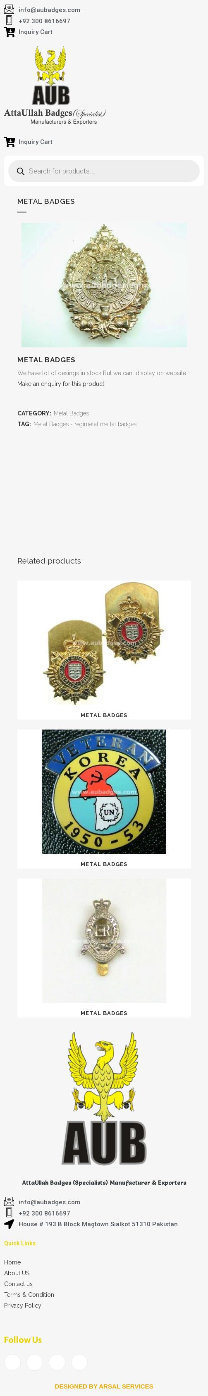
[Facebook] (12, 1362)
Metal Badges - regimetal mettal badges (84, 424)
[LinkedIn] (57, 1362)
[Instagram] (79, 1362)
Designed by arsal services (104, 1386)
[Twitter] (34, 1362)
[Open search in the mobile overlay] (104, 171)
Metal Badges (71, 413)
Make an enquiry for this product (60, 384)
